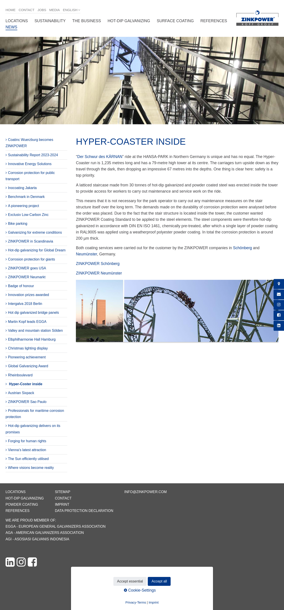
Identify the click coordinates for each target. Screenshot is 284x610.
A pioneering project (23, 206)
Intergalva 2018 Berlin (25, 304)
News (11, 27)
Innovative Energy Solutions (29, 164)
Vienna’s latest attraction (27, 450)
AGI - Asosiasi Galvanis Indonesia (37, 539)
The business (86, 21)
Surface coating (175, 21)
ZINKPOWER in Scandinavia (30, 241)
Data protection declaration (84, 511)
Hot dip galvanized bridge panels (33, 312)
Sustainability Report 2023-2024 (33, 155)
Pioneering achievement (27, 357)
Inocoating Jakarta (22, 188)
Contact (26, 10)
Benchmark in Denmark (26, 197)
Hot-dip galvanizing (129, 21)
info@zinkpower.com (145, 492)
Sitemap (62, 492)
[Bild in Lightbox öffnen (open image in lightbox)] (177, 313)
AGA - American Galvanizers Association (45, 533)
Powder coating (22, 504)
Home (11, 10)
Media (54, 10)
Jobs (41, 10)
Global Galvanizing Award (28, 366)
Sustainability (49, 21)
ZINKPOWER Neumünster (99, 273)
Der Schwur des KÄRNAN (99, 156)
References (213, 21)
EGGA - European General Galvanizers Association (56, 526)
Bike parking (17, 223)
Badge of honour (21, 286)
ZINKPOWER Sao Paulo (27, 402)
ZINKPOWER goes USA (27, 268)
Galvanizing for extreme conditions (35, 232)
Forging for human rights (27, 441)
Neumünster (86, 254)
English (70, 10)
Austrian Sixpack (21, 393)
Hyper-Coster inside (25, 384)
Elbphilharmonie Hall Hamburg (32, 339)
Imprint (62, 504)
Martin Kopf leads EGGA (27, 322)
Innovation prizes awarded (28, 295)
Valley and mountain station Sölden (35, 330)
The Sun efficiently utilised (28, 459)
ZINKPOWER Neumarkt (26, 277)
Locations (17, 21)
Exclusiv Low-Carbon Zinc (28, 215)
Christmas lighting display (28, 348)
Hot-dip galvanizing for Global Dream (37, 250)
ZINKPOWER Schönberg (98, 263)
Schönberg (242, 248)
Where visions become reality (31, 468)
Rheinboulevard (20, 375)
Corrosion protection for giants (31, 259)
